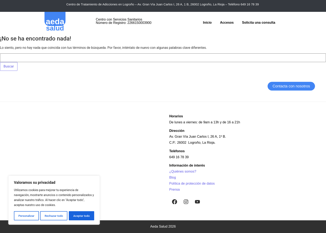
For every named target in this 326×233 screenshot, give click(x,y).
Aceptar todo (81, 215)
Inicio (207, 22)
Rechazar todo (53, 215)
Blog (172, 177)
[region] (54, 200)
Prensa (174, 189)
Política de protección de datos (192, 183)
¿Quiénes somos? (182, 171)
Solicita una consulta (258, 22)
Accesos (227, 22)
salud (55, 28)
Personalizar (26, 215)
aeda (55, 21)
